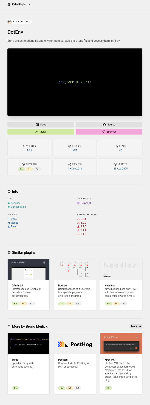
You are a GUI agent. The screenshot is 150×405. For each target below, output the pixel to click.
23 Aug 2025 (121, 168)
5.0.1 (29, 150)
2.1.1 (81, 230)
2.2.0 (81, 226)
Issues (12, 222)
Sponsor (109, 131)
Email (12, 226)
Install (41, 131)
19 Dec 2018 (75, 168)
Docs (41, 124)
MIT (75, 150)
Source (109, 124)
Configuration (16, 207)
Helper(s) (84, 203)
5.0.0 (81, 222)
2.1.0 (81, 234)
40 (120, 150)
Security (13, 203)
